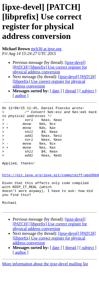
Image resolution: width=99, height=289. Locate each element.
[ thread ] (70, 91)
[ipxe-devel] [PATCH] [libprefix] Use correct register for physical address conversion (50, 67)
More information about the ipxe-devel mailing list (45, 284)
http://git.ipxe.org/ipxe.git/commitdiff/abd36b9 (50, 189)
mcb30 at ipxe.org (46, 49)
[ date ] (56, 91)
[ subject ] (87, 91)
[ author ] (21, 95)
